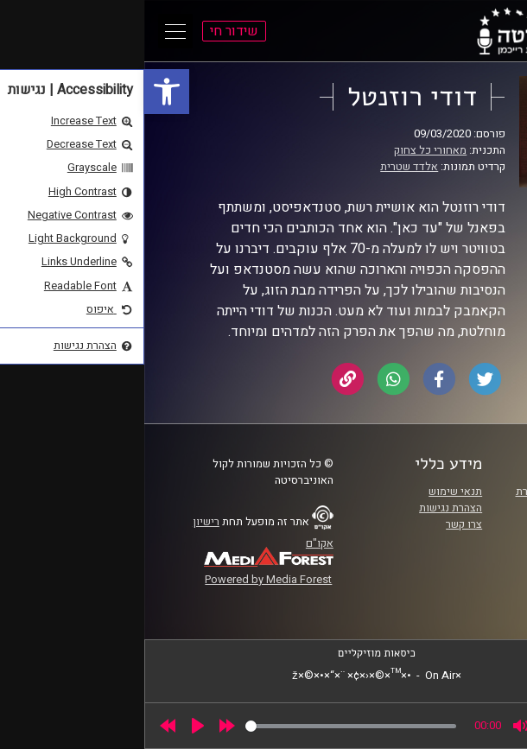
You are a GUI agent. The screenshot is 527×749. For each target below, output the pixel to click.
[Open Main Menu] (31, 31)
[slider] (206, 726)
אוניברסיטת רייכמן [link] (445, 508)
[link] (22, 91)
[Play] (53, 725)
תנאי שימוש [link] (311, 491)
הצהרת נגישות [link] (306, 508)
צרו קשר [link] (320, 524)
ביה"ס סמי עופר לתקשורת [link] (429, 491)
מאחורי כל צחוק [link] (286, 150)
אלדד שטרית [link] (265, 167)
